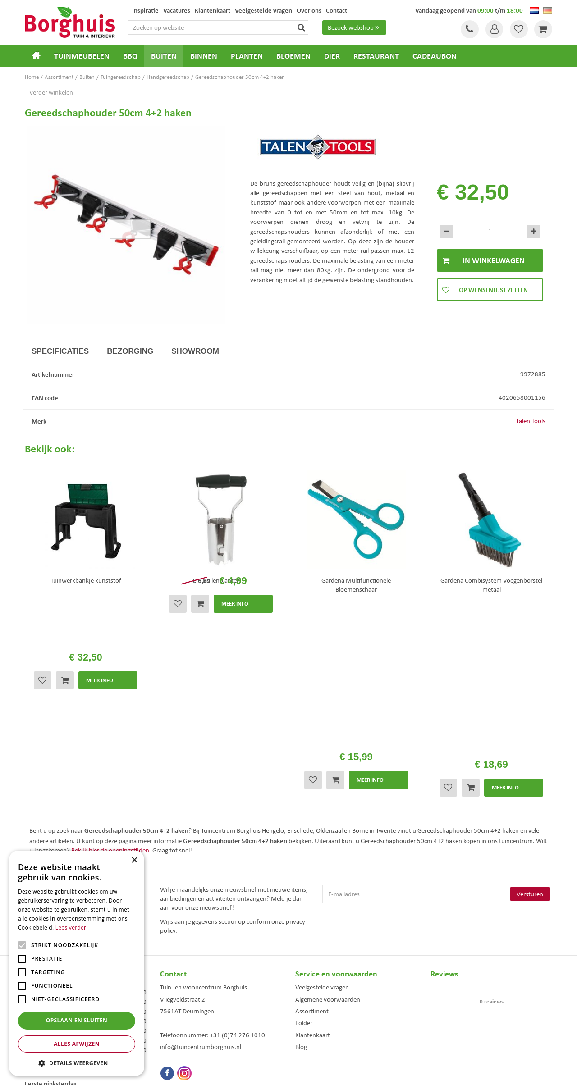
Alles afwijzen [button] (77, 1044)
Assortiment (312, 851)
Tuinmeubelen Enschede (186, 1015)
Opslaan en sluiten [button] (77, 1020)
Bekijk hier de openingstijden (110, 690)
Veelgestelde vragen (322, 827)
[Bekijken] (543, 29)
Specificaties (60, 351)
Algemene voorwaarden (327, 839)
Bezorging (130, 351)
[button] (76, 1062)
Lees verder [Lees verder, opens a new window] (71, 927)
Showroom (195, 351)
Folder (303, 863)
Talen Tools (530, 420)
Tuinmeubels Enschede (185, 1006)
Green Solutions (290, 1070)
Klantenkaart (312, 875)
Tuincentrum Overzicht (339, 1070)
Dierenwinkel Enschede (320, 1006)
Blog (301, 887)
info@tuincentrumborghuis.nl (200, 887)
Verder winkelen (51, 92)
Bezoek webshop (354, 27)
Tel (469, 29)
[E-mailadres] (437, 734)
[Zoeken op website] (222, 27)
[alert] (76, 963)
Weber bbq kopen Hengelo (324, 1015)
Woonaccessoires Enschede (190, 1025)
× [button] (134, 860)
